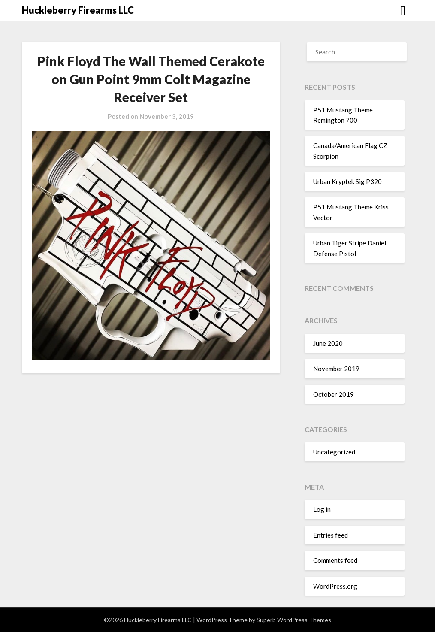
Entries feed (330, 535)
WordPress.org (335, 586)
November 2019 (336, 368)
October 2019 (333, 394)
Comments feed (335, 560)
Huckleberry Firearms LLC (78, 10)
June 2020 (328, 343)
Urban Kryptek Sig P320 (347, 181)
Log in (322, 509)
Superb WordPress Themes (294, 619)
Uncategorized (334, 452)
